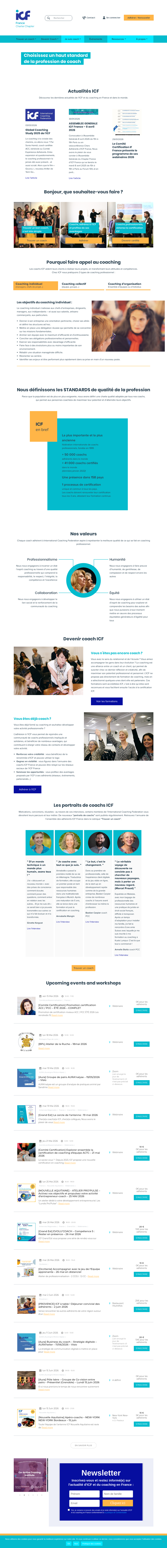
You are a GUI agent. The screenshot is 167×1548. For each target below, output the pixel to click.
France (67, 1000)
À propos (141, 39)
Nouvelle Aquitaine (55, 1186)
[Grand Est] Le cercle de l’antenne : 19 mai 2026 (68, 1114)
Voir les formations (106, 701)
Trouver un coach (25, 39)
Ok (68, 1544)
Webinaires (82, 1110)
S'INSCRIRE (142, 1010)
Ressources (118, 39)
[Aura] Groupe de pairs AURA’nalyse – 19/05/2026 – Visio (69, 1078)
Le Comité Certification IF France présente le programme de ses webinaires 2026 (125, 150)
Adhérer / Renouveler (139, 17)
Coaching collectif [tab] (82, 285)
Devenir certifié (130, 240)
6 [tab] (41, 1495)
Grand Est (71, 1110)
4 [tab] (33, 1495)
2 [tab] (24, 1495)
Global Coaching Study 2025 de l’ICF (37, 131)
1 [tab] (19, 1495)
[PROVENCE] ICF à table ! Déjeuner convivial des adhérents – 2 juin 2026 (69, 1305)
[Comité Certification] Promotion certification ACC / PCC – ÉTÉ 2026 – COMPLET (67, 1006)
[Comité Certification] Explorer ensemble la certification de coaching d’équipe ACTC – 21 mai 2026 (69, 1152)
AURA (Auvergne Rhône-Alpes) (51, 1072)
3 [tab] (28, 1495)
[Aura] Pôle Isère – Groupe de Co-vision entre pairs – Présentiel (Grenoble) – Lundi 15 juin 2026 (68, 1381)
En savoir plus (83, 1445)
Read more (57, 1015)
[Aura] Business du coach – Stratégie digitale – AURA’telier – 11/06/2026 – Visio (67, 1343)
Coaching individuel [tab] (36, 285)
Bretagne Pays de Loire (48, 1039)
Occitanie (43, 1264)
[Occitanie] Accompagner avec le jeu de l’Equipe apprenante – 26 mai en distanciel (69, 1270)
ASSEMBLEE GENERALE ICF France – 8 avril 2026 (83, 127)
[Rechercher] (62, 18)
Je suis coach (72, 39)
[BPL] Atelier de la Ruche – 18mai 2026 (62, 1043)
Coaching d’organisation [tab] (128, 285)
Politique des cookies (91, 1544)
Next (46, 1475)
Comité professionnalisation (50, 1000)
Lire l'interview (33, 928)
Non (76, 1544)
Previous (15, 1475)
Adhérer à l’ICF (27, 789)
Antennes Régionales (48, 1110)
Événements (95, 39)
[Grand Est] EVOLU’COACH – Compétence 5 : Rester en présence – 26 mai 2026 (66, 1233)
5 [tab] (37, 1495)
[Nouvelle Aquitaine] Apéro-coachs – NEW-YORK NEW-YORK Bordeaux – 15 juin (69, 1419)
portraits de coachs (83, 805)
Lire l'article (31, 177)
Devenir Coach (49, 39)
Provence (43, 1299)
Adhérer (83, 240)
